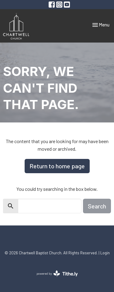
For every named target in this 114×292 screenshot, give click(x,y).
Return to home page (57, 166)
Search (97, 206)
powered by (57, 273)
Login (105, 252)
